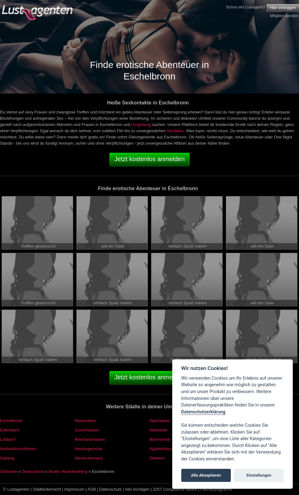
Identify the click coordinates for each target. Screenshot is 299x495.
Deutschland (32, 471)
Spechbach (160, 420)
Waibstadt (158, 430)
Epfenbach (9, 430)
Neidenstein (85, 420)
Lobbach (8, 439)
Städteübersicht (47, 489)
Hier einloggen (283, 7)
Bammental (160, 439)
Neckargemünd (88, 448)
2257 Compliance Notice (175, 489)
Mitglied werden (284, 15)
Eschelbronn (11, 420)
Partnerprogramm (216, 489)
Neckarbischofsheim (18, 448)
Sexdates (175, 130)
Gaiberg (7, 458)
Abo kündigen (137, 489)
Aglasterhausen (164, 448)
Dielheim (157, 458)
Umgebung (141, 124)
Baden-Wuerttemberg (68, 471)
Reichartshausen (90, 439)
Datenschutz (110, 489)
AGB (92, 489)
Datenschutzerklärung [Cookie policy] (203, 412)
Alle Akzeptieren (206, 475)
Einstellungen (258, 475)
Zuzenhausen (87, 430)
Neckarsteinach (89, 458)
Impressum (74, 489)
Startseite (8, 471)
